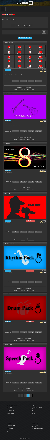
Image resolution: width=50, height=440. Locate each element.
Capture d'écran (10, 413)
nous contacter (10, 426)
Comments (23, 89)
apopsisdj (44, 170)
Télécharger (9, 407)
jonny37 (44, 120)
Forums (33, 413)
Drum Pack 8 (8, 294)
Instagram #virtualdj (37, 428)
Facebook (35, 425)
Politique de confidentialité (13, 430)
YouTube (34, 426)
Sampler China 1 (9, 42)
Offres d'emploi (10, 428)
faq (32, 410)
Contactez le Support (37, 407)
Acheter (8, 408)
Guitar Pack (8, 93)
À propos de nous (11, 425)
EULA (8, 431)
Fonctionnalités (10, 410)
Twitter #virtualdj (36, 430)
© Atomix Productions (25, 438)
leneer (44, 69)
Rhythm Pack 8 (9, 243)
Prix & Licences (10, 412)
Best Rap (7, 193)
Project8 (7, 143)
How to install (31, 89)
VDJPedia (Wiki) (35, 412)
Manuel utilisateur (36, 408)
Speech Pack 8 (9, 344)
